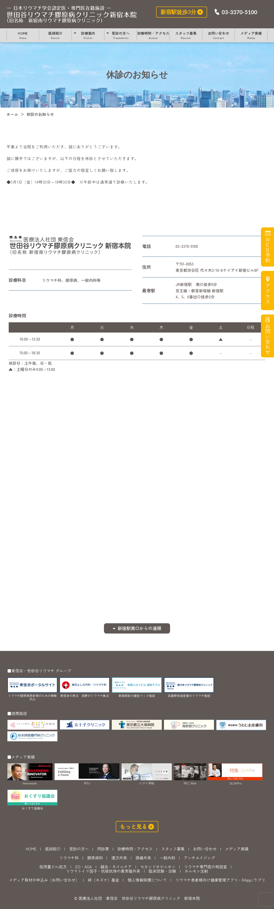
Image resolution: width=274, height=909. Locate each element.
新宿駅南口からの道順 (139, 628)
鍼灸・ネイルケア (116, 866)
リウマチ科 (69, 857)
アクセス (267, 293)
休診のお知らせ (72, 14)
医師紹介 (55, 35)
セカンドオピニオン (157, 866)
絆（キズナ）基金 (103, 880)
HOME (23, 35)
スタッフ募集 (186, 35)
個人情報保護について (147, 880)
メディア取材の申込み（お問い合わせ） (44, 880)
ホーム (12, 114)
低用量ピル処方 (53, 866)
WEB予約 (267, 250)
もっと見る (133, 826)
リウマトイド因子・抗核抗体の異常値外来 (103, 871)
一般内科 (167, 857)
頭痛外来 (143, 857)
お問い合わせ (218, 35)
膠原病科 (95, 857)
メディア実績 (251, 35)
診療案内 (88, 35)
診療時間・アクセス (153, 35)
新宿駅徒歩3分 (178, 11)
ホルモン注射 (196, 871)
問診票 (103, 849)
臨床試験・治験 (162, 871)
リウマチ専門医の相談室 (205, 866)
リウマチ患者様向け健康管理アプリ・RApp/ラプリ (220, 880)
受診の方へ (121, 35)
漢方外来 (119, 857)
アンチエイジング (199, 857)
